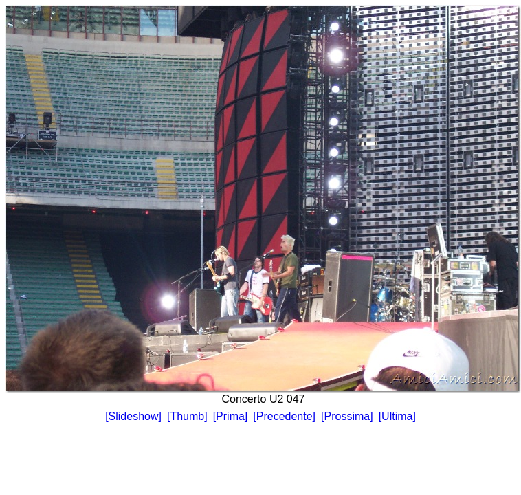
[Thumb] (187, 416)
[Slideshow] (133, 416)
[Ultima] (397, 416)
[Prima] (230, 416)
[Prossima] (347, 416)
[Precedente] (284, 416)
